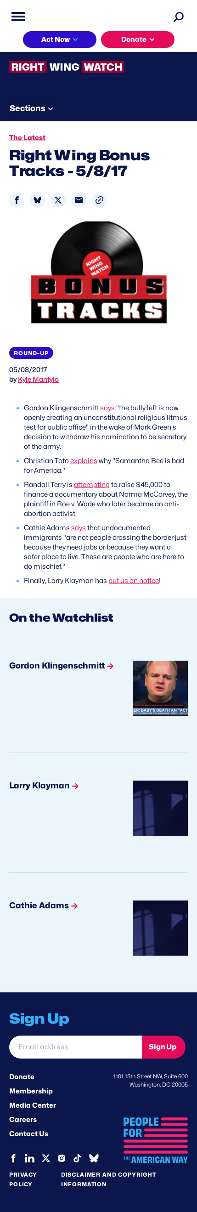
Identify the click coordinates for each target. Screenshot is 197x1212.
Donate (133, 39)
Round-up (31, 353)
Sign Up (162, 1046)
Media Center (32, 1105)
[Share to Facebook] (16, 200)
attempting (92, 485)
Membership (31, 1091)
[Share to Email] (78, 200)
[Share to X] (58, 200)
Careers (23, 1120)
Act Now (55, 39)
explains (83, 461)
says (107, 408)
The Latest (27, 138)
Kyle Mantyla (38, 379)
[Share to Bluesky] (37, 200)
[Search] (178, 16)
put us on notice (133, 581)
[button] (99, 200)
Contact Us (28, 1134)
